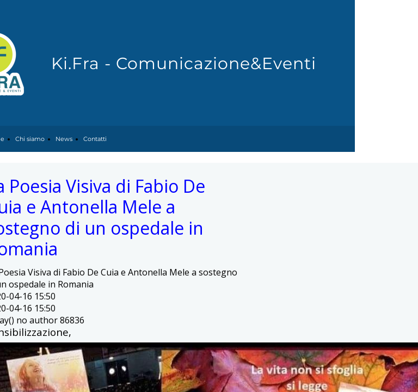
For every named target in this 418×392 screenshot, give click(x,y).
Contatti (95, 139)
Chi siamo (30, 139)
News (64, 139)
